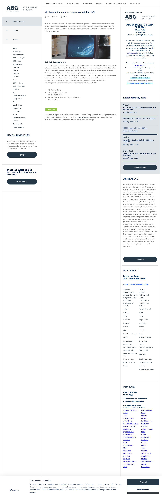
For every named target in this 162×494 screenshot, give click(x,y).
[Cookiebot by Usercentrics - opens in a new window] (14, 489)
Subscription (72, 3)
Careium (16, 67)
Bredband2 (127, 429)
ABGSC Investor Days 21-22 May (135, 128)
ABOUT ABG (135, 3)
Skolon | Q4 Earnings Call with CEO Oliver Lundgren (138, 141)
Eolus (15, 102)
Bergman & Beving (129, 298)
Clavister (16, 77)
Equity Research (54, 3)
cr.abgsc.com (131, 53)
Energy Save (17, 99)
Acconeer (126, 290)
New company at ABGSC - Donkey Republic (139, 119)
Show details (118, 490)
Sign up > (22, 155)
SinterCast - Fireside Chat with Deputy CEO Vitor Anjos (139, 154)
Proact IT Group (145, 337)
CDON (125, 316)
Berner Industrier (129, 426)
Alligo (15, 48)
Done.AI (126, 323)
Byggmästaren (18, 64)
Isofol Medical (144, 295)
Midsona (142, 306)
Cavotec (16, 74)
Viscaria (142, 366)
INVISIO (141, 292)
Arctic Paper (17, 52)
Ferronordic (17, 111)
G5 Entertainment (19, 118)
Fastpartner (17, 108)
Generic (15, 121)
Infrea (125, 366)
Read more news (140, 167)
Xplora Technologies (146, 369)
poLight (142, 330)
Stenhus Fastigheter (146, 347)
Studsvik (142, 355)
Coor (14, 80)
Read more (140, 259)
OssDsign (142, 323)
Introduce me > (22, 182)
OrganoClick (143, 320)
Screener (87, 3)
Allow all (143, 464)
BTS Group (17, 61)
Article (64, 17)
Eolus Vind (127, 451)
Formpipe (16, 114)
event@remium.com (82, 117)
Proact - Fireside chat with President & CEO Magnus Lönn (139, 109)
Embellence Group (19, 96)
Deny (143, 479)
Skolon (126, 137)
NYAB (141, 316)
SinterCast (128, 151)
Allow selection (143, 472)
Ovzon (141, 327)
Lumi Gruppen (144, 300)
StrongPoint (143, 350)
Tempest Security (145, 362)
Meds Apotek (144, 303)
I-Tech (141, 298)
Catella (15, 70)
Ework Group (17, 105)
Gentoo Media (18, 124)
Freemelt (126, 456)
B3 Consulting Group (20, 58)
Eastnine (16, 89)
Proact (126, 105)
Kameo (99, 3)
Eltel (14, 92)
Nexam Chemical (145, 309)
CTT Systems (18, 83)
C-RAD (125, 306)
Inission (141, 290)
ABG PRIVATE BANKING (116, 3)
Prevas (141, 334)
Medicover (145, 424)
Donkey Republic (19, 86)
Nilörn (141, 313)
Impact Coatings (18, 127)
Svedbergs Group (145, 359)
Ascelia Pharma (18, 55)
